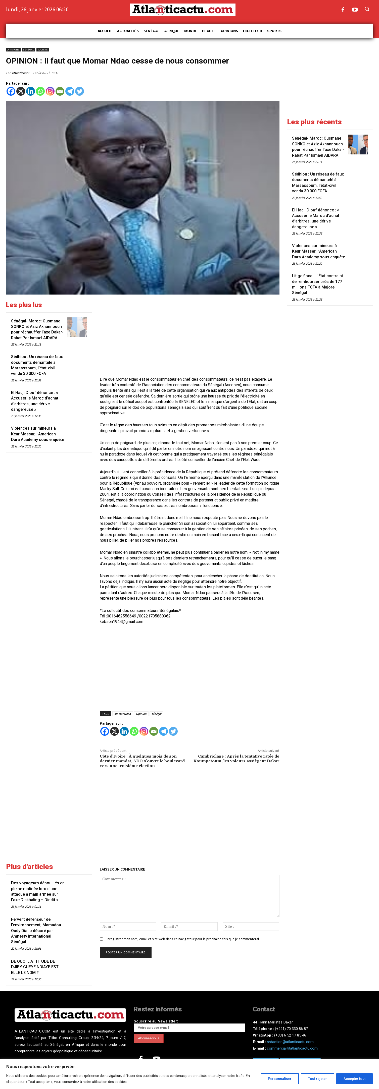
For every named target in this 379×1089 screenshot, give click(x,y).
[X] (20, 91)
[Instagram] (50, 91)
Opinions (13, 49)
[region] (189, 1074)
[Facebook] (11, 91)
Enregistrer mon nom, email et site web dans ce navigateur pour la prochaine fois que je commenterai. (183, 939)
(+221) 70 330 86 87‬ (291, 1028)
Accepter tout (354, 1079)
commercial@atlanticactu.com (292, 1048)
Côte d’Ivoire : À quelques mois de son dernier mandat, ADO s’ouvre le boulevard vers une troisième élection (142, 761)
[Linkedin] (30, 91)
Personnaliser (280, 1079)
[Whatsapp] (40, 91)
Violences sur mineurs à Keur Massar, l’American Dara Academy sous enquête (37, 434)
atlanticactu (20, 73)
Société (42, 49)
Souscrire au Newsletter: (189, 1025)
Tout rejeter (317, 1079)
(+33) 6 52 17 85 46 (290, 1035)
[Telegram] (69, 91)
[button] (367, 9)
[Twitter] (79, 91)
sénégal (156, 714)
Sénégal (28, 49)
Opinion (141, 714)
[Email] (60, 91)
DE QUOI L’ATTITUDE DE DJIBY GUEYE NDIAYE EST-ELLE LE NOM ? (35, 967)
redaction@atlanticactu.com (290, 1042)
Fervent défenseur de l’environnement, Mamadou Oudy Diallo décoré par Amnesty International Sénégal (36, 930)
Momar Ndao (122, 714)
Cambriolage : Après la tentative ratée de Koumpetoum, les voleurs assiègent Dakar (236, 759)
